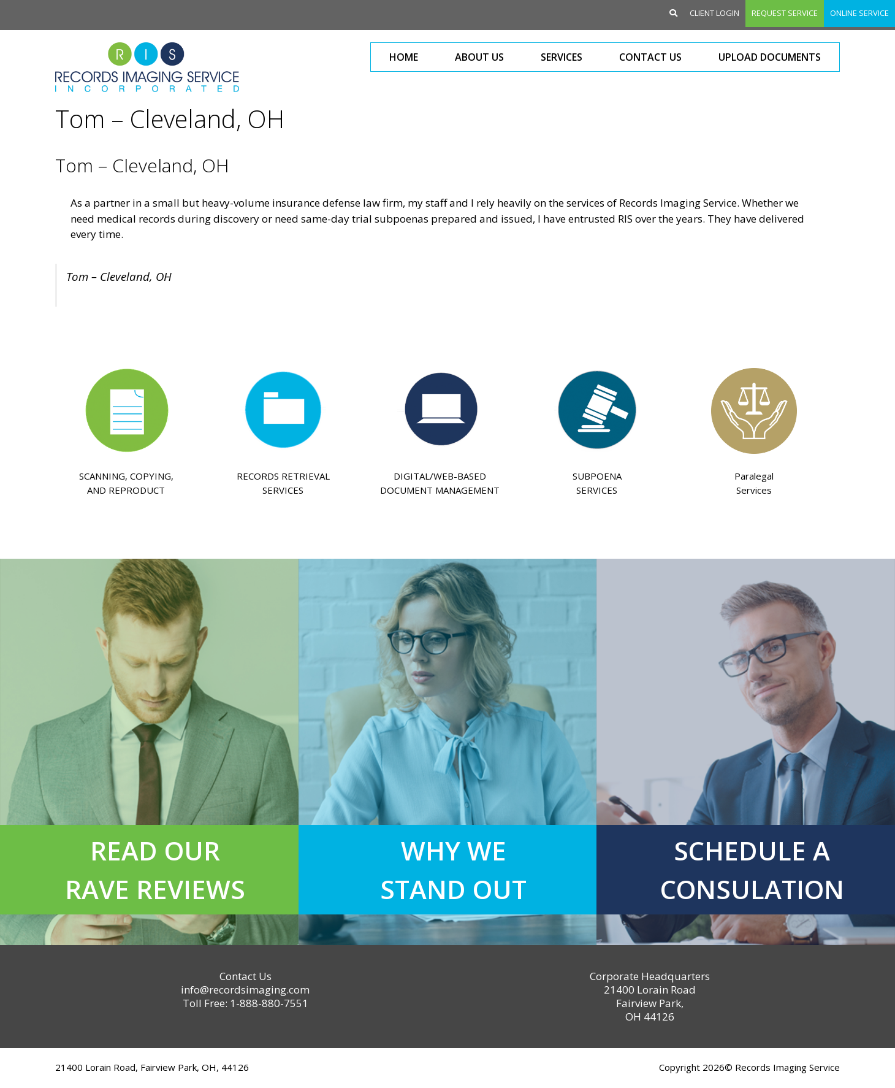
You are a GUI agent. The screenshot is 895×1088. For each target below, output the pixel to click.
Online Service (859, 12)
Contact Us (650, 57)
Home (403, 57)
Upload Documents (769, 57)
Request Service (785, 12)
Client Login (714, 12)
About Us (479, 57)
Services (561, 57)
